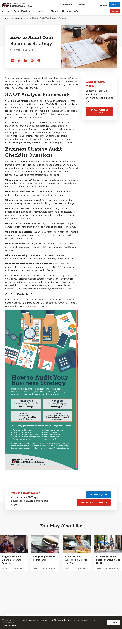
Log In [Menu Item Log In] (104, 5)
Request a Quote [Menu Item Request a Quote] (66, 5)
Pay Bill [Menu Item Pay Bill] (114, 5)
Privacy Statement (10, 625)
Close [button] (114, 622)
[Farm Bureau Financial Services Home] (17, 5)
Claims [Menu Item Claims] (115, 11)
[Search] (93, 5)
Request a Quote (98, 494)
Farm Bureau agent (29, 302)
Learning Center (21, 18)
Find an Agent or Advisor (99, 111)
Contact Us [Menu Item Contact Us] (81, 5)
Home (8, 18)
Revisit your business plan (46, 183)
